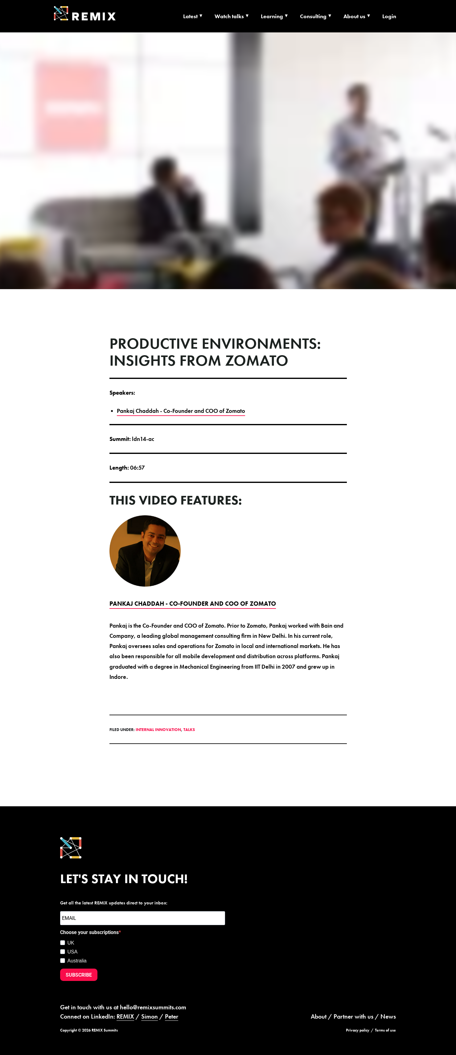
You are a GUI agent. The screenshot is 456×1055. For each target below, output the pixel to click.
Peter (171, 1016)
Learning (272, 16)
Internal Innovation (158, 729)
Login (389, 16)
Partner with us (353, 1016)
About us (354, 16)
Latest (190, 16)
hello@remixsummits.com (153, 1007)
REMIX (125, 1016)
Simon (149, 1016)
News (388, 1016)
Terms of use (385, 1030)
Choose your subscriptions (89, 932)
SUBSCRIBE (79, 975)
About (319, 1016)
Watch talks (229, 16)
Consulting (313, 16)
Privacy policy (357, 1030)
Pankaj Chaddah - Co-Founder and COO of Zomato (181, 411)
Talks (189, 729)
